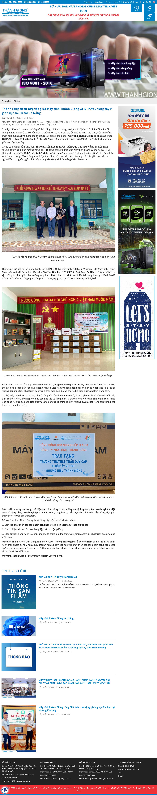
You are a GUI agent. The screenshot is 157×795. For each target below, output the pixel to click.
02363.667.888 (94, 767)
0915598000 (68, 767)
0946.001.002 (106, 767)
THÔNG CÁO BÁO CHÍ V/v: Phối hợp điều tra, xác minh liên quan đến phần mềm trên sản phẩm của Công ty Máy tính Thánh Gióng (76, 642)
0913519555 (43, 2)
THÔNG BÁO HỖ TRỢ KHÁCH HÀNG (58, 573)
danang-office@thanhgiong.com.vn (99, 774)
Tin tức (108, 2)
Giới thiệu (88, 2)
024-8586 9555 (15, 2)
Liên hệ (117, 2)
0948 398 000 (132, 765)
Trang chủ (6, 97)
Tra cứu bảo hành (130, 2)
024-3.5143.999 (17, 770)
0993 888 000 (30, 2)
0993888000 (29, 770)
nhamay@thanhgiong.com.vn (58, 774)
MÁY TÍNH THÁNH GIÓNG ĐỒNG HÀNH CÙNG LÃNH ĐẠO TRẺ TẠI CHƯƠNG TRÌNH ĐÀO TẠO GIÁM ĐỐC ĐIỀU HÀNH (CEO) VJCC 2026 (74, 678)
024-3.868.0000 (55, 767)
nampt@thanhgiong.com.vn (18, 777)
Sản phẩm (99, 2)
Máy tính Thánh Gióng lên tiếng (56, 614)
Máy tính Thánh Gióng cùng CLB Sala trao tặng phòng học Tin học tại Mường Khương (77, 705)
